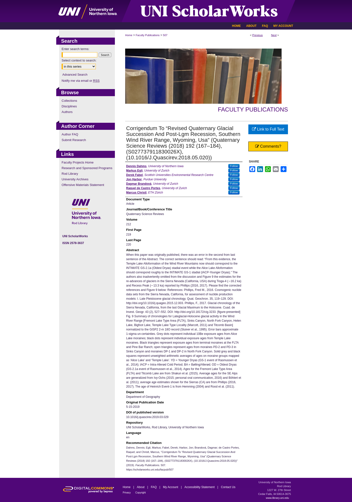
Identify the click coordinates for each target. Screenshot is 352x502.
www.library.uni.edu (277, 497)
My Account (171, 487)
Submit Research (74, 140)
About (141, 487)
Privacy (127, 492)
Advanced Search (75, 74)
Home (128, 35)
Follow (234, 165)
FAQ (154, 487)
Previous (257, 35)
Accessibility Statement (200, 487)
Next (274, 35)
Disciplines (69, 106)
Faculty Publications (148, 35)
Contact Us (228, 487)
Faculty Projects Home (78, 162)
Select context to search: (79, 60)
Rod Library (70, 173)
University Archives (75, 179)
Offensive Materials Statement (83, 185)
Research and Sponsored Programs (87, 168)
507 (165, 35)
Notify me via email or (80, 80)
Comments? (268, 146)
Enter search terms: (75, 49)
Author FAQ (70, 134)
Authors (67, 112)
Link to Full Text (268, 129)
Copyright (140, 492)
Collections (69, 100)
